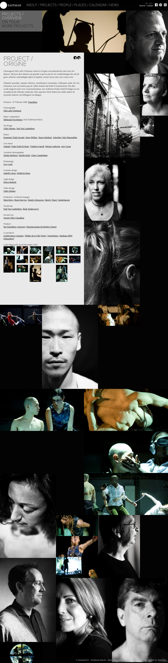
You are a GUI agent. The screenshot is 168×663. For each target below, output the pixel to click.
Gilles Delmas (9, 128)
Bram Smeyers (20, 200)
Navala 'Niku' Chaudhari (14, 218)
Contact (150, 5)
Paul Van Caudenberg (25, 128)
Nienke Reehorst (11, 155)
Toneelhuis (32, 102)
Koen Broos (118, 660)
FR (146, 3)
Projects (41, 5)
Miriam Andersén (52, 146)
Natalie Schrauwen (36, 200)
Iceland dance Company (14, 236)
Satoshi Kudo (24, 155)
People (58, 5)
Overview (12, 17)
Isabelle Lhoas (10, 173)
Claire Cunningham (39, 155)
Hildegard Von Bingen (13, 119)
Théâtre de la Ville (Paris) (35, 236)
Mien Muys (8, 200)
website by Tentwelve (157, 660)
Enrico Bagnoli (10, 182)
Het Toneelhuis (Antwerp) (15, 227)
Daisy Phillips (31, 137)
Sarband (7, 146)
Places (73, 5)
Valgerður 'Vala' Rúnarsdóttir (65, 137)
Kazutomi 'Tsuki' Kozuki (14, 137)
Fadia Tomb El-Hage (20, 146)
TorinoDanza (52, 236)
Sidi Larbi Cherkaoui (12, 110)
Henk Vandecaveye (31, 209)
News (106, 5)
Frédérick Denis (23, 173)
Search (142, 5)
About (24, 5)
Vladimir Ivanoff (37, 146)
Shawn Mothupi (45, 137)
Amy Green (66, 146)
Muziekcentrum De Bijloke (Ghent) (42, 227)
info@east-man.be (98, 660)
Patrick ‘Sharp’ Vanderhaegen (57, 200)
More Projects (17, 26)
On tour (10, 22)
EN (150, 3)
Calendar (90, 5)
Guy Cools (8, 164)
